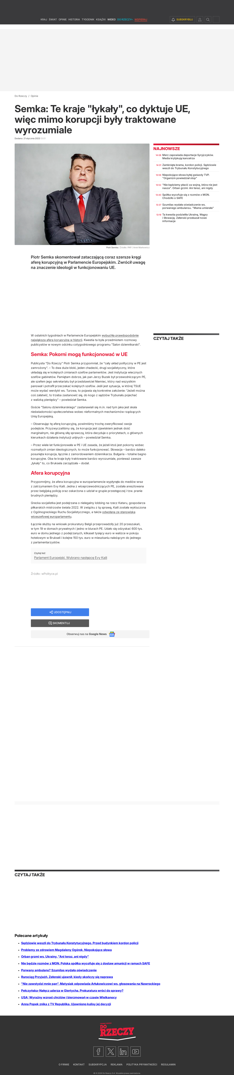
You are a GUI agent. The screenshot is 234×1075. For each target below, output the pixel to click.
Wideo (111, 24)
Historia (74, 24)
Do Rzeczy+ (125, 24)
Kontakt (79, 1064)
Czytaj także (168, 338)
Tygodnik (88, 24)
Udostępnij (62, 612)
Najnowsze (166, 148)
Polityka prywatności (141, 1064)
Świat (53, 24)
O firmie (64, 1064)
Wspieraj (141, 24)
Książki (101, 24)
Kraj (44, 24)
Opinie (63, 24)
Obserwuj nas (85, 623)
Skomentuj (123, 612)
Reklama (117, 1064)
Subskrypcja (98, 1064)
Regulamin (168, 1064)
